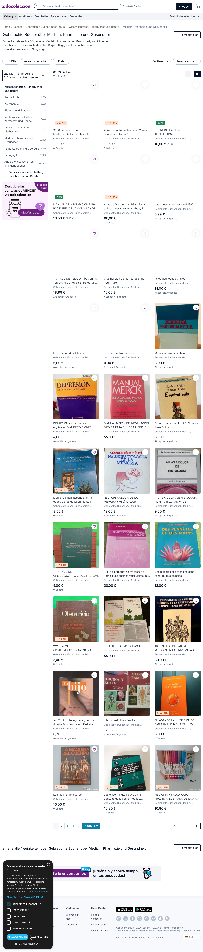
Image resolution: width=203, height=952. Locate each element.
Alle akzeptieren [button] (17, 936)
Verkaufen (76, 16)
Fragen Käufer (98, 924)
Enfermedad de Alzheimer (69, 353)
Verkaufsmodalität (35, 61)
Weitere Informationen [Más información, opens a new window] (38, 891)
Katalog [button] (9, 16)
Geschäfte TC (73, 924)
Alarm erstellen (187, 34)
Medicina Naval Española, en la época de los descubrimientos (72, 499)
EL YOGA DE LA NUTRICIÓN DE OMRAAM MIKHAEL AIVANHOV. (174, 722)
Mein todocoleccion (182, 16)
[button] (28, 897)
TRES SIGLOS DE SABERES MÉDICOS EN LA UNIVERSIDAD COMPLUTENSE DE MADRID (174, 648)
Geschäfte (41, 16)
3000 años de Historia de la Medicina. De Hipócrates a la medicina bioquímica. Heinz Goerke (75, 132)
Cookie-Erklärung (191, 930)
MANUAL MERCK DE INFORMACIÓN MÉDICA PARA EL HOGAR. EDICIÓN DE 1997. (126, 425)
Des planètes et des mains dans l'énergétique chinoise (174, 574)
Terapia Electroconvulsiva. (120, 353)
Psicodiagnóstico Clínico (170, 278)
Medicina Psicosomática (170, 353)
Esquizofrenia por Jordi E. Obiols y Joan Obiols (176, 425)
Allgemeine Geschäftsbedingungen (135, 930)
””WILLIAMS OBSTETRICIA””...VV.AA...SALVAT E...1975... (73, 648)
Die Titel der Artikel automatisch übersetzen (21, 75)
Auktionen (25, 16)
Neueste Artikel (186, 61)
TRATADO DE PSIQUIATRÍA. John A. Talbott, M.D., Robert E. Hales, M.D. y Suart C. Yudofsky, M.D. (75, 281)
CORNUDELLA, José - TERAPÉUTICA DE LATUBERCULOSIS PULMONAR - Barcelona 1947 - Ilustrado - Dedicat (177, 132)
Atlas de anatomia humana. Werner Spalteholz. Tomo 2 (125, 132)
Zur (175, 826)
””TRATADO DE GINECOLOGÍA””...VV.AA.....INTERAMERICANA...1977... (76, 574)
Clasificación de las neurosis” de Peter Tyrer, (124, 280)
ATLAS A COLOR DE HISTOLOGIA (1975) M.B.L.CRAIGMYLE (176, 499)
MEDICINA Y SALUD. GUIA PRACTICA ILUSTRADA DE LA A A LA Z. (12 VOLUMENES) (176, 797)
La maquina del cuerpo (67, 794)
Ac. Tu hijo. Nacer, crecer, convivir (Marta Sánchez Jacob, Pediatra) (74, 722)
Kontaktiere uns (99, 930)
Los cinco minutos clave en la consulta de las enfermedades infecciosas (122, 797)
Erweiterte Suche (131, 6)
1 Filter (11, 61)
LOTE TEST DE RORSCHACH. (122, 646)
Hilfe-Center (99, 908)
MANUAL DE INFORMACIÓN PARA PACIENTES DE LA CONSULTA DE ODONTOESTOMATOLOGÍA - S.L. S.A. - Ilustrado (74, 206)
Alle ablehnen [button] (39, 936)
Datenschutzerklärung (168, 930)
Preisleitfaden (59, 16)
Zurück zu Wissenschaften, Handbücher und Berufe (23, 174)
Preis (61, 61)
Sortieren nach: (162, 61)
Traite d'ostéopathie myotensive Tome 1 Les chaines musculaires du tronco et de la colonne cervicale (126, 574)
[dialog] (28, 904)
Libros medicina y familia (119, 720)
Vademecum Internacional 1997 (174, 204)
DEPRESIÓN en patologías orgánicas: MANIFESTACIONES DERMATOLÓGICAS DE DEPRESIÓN (75, 425)
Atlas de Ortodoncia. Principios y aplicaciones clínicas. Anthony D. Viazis (124, 206)
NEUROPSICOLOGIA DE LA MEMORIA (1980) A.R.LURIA (121, 499)
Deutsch (191, 937)
